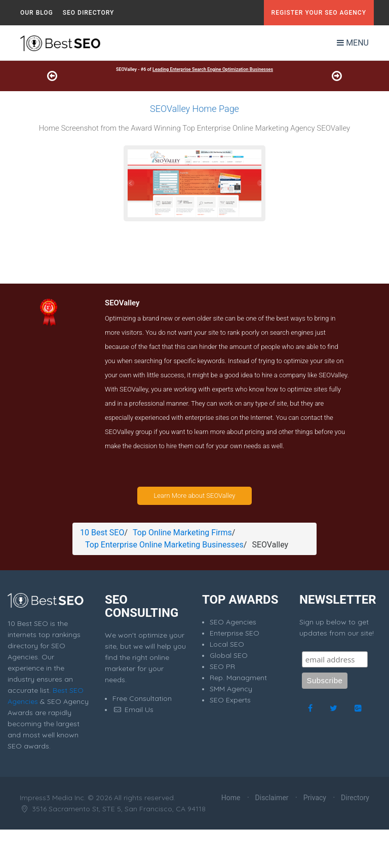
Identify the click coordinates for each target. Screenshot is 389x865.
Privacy (314, 798)
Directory (355, 798)
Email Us (132, 709)
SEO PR (222, 666)
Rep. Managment (238, 677)
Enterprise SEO (234, 633)
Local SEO (227, 644)
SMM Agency (231, 688)
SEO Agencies (233, 621)
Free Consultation (142, 698)
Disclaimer (272, 798)
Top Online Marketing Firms (182, 532)
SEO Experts (230, 699)
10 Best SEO (102, 532)
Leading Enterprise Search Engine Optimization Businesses (212, 69)
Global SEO (229, 655)
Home (231, 798)
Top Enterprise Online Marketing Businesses (164, 544)
